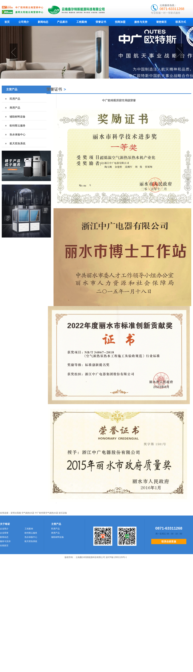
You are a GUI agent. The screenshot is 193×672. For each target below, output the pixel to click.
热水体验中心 (17, 134)
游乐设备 (63, 513)
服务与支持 (140, 21)
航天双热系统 (17, 143)
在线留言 (4, 545)
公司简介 (23, 21)
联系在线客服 (168, 541)
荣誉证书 (101, 21)
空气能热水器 (28, 513)
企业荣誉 (4, 533)
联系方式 (180, 21)
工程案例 (81, 21)
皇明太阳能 (16, 513)
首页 (7, 21)
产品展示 (62, 21)
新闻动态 (43, 21)
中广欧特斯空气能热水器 (46, 513)
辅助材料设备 (17, 116)
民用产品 (15, 98)
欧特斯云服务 (17, 125)
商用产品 (15, 107)
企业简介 (4, 528)
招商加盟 (120, 21)
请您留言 (161, 21)
